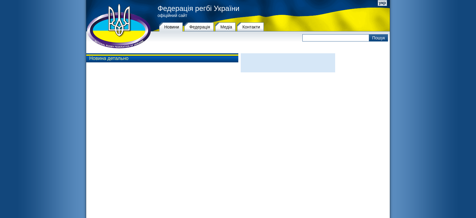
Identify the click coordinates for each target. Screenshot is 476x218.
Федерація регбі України (199, 8)
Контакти (251, 27)
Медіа (226, 27)
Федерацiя (199, 27)
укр (382, 2)
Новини (171, 27)
